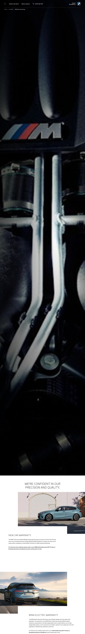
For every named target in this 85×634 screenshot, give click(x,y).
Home (5, 9)
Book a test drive (14, 4)
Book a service (26, 4)
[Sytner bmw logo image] (75, 4)
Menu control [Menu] (5, 3)
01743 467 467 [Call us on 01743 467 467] (39, 4)
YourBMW (11, 9)
